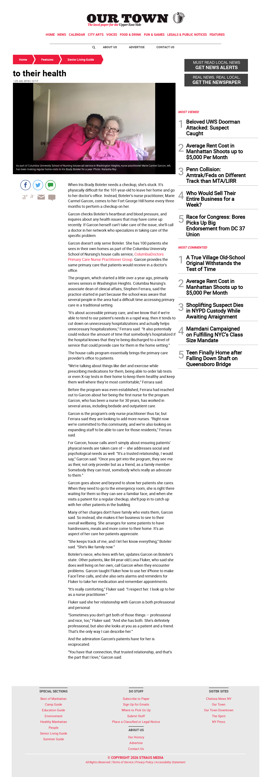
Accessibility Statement (170, 762)
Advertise (137, 47)
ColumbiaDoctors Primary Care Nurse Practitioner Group (116, 257)
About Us (110, 47)
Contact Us (165, 47)
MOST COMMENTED (192, 247)
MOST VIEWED (188, 112)
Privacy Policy (144, 762)
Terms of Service (122, 762)
